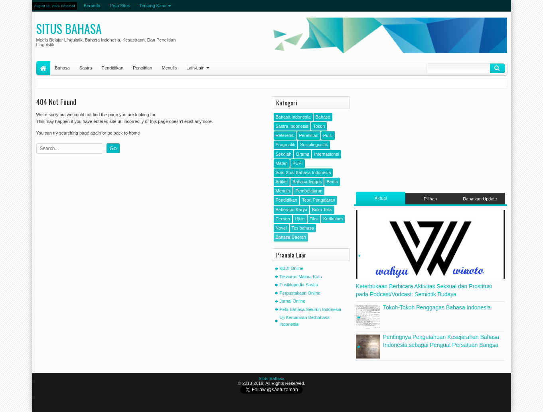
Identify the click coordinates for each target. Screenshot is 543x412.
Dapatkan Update (480, 198)
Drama (302, 154)
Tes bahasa (303, 228)
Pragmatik (286, 144)
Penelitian (142, 67)
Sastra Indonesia (292, 126)
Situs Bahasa (69, 29)
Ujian (300, 218)
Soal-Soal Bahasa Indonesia (303, 172)
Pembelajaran (308, 190)
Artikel (282, 181)
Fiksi (314, 218)
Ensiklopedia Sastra (299, 284)
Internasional (326, 154)
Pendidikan (112, 67)
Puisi (328, 135)
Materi (282, 163)
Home (43, 68)
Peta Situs (120, 5)
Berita (332, 181)
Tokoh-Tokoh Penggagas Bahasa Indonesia (437, 307)
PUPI (297, 163)
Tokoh (319, 126)
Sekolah (284, 154)
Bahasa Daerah (291, 237)
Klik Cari (497, 68)
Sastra (85, 67)
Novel (281, 228)
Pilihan (430, 198)
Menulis (169, 67)
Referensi (285, 135)
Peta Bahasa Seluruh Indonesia (311, 309)
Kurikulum (333, 218)
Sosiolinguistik (314, 144)
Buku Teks (322, 209)
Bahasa (62, 67)
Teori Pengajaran (318, 200)
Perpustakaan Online (300, 293)
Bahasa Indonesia (293, 117)
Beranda (92, 5)
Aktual (381, 198)
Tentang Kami (153, 5)
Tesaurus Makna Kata (301, 276)
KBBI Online (292, 268)
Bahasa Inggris (307, 181)
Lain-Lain (195, 67)
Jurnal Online (293, 301)
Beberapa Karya (292, 209)
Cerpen (283, 218)
